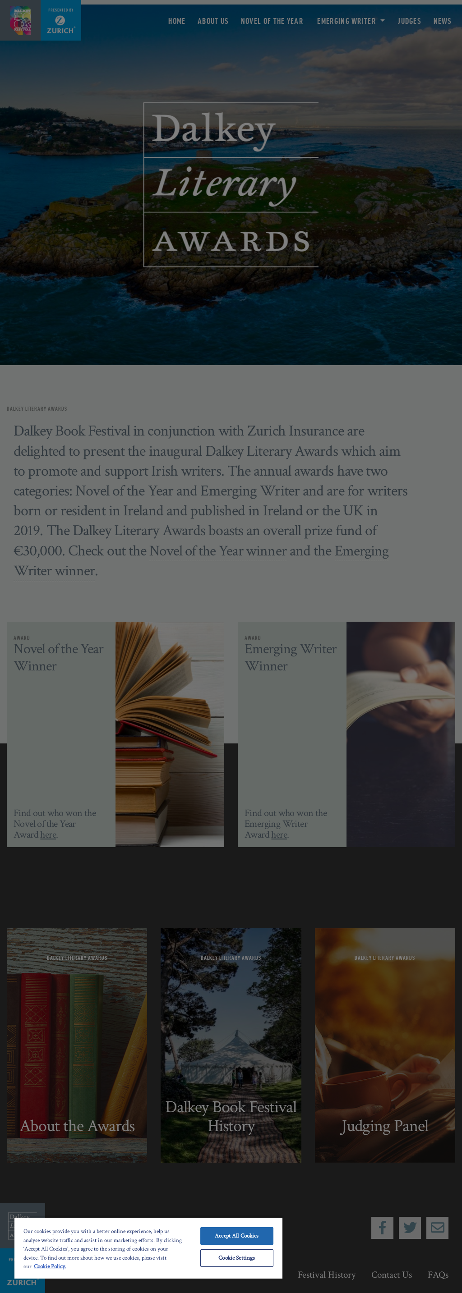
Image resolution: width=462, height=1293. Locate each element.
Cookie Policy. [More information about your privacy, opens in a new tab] (50, 1266)
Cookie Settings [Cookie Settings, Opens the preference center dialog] (236, 1258)
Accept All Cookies (237, 1236)
